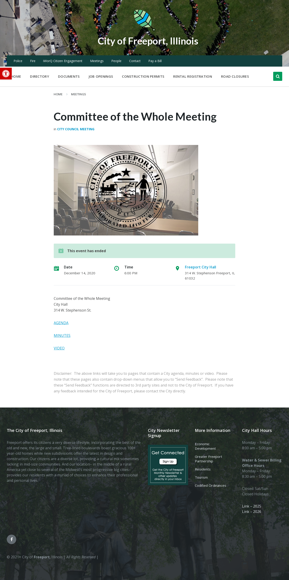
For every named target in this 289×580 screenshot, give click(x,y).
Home (58, 94)
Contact (135, 61)
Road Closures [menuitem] (235, 76)
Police (18, 61)
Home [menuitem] (16, 76)
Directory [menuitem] (39, 76)
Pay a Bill (155, 61)
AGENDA (61, 322)
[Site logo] (144, 30)
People (116, 61)
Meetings (97, 61)
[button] (6, 73)
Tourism (201, 477)
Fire (32, 61)
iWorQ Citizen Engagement (62, 61)
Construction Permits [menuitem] (143, 76)
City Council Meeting (75, 129)
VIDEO (59, 348)
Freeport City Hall (200, 267)
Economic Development (205, 446)
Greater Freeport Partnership (208, 458)
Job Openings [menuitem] (101, 76)
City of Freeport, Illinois (147, 40)
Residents (203, 469)
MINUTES (62, 335)
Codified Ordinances (210, 485)
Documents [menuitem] (69, 76)
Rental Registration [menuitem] (192, 76)
